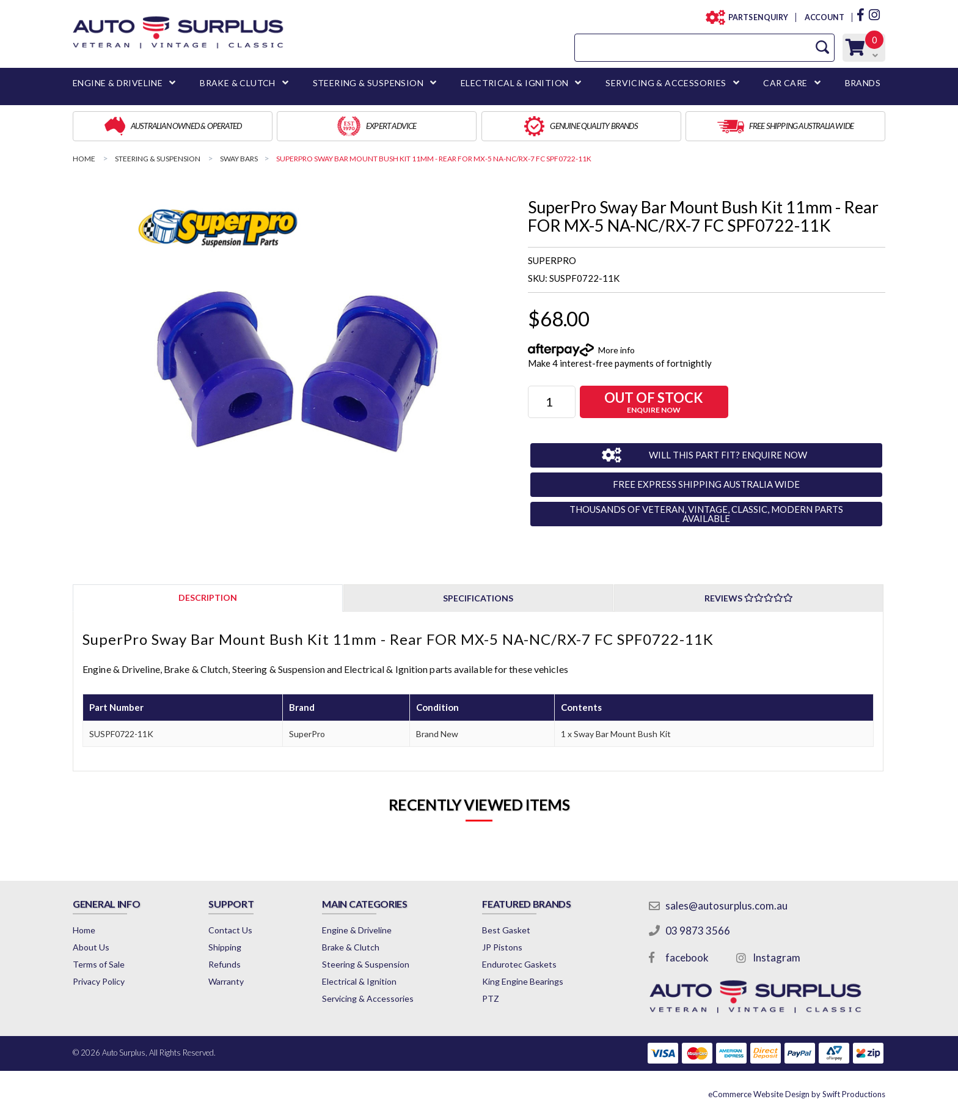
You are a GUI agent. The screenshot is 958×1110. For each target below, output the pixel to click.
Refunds (224, 964)
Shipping (224, 947)
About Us (91, 947)
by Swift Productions (796, 1094)
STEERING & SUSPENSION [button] (368, 83)
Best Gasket (506, 930)
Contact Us (230, 930)
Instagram (776, 957)
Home (84, 930)
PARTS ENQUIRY (754, 17)
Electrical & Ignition (359, 981)
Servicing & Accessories (368, 998)
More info (616, 350)
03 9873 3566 (697, 930)
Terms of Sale (99, 964)
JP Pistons (502, 947)
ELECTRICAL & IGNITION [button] (514, 83)
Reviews (748, 598)
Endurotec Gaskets (519, 964)
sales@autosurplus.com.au (726, 905)
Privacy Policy (99, 981)
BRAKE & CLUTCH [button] (238, 83)
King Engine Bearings (522, 981)
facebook (687, 957)
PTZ (490, 998)
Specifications (478, 598)
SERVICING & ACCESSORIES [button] (665, 83)
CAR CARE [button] (785, 83)
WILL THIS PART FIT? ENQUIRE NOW (728, 454)
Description (207, 597)
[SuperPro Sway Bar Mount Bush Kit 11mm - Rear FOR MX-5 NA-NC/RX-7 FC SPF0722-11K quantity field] (552, 402)
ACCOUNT (823, 17)
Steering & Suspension (365, 964)
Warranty (226, 981)
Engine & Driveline (357, 930)
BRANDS (862, 83)
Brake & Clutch (350, 947)
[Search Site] (822, 47)
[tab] (208, 597)
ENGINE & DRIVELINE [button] (118, 83)
